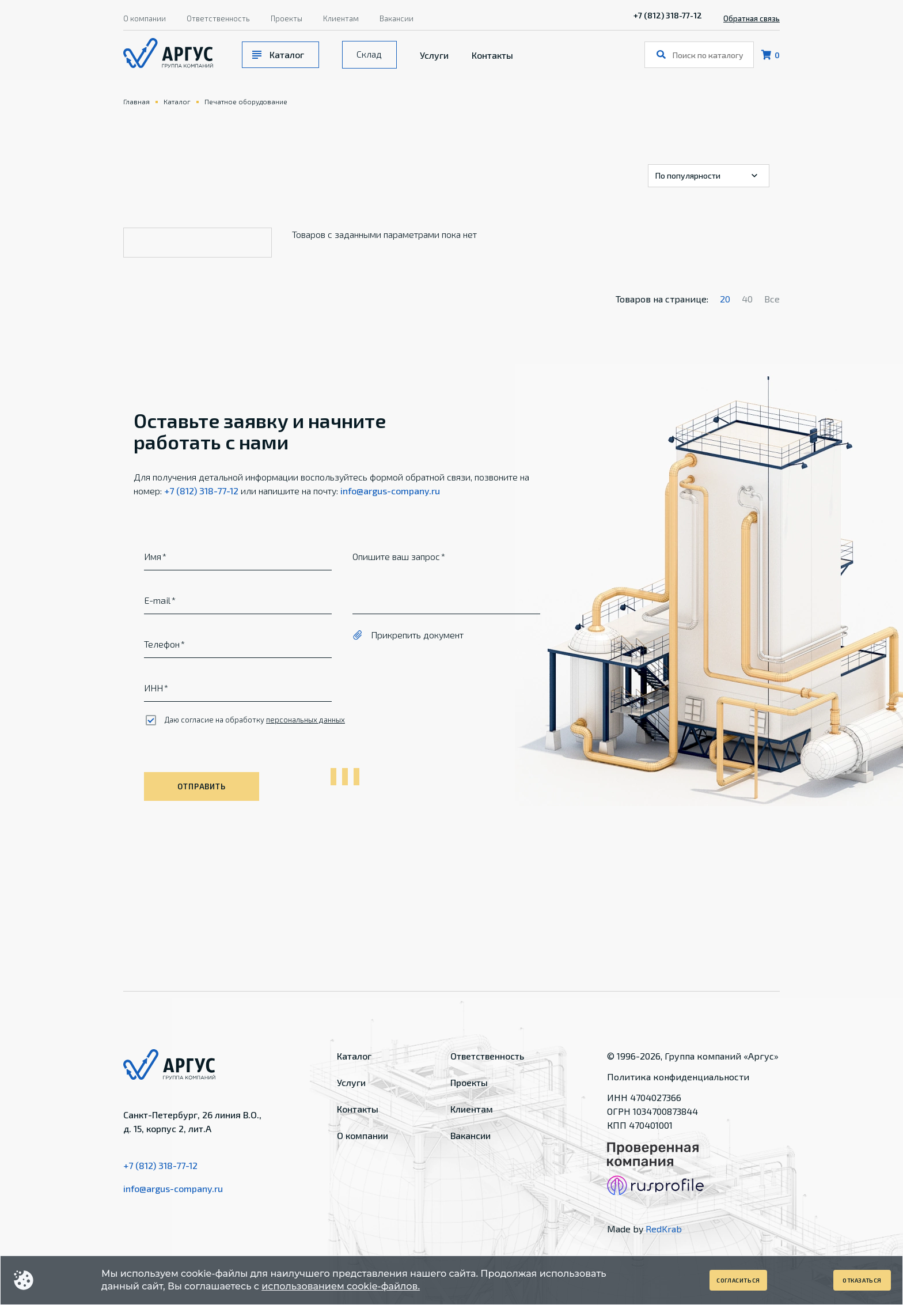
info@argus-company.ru (390, 490)
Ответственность (218, 18)
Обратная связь (751, 18)
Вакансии (396, 18)
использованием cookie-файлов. (340, 1286)
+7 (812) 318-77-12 (667, 15)
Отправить (201, 786)
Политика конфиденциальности (678, 1076)
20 (725, 298)
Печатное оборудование (245, 101)
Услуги (434, 55)
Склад (369, 53)
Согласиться (738, 1280)
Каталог (287, 54)
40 (747, 298)
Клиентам (341, 18)
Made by (644, 1228)
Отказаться (862, 1280)
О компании (144, 18)
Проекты (286, 18)
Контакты (492, 55)
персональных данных (305, 719)
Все (772, 298)
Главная (136, 101)
